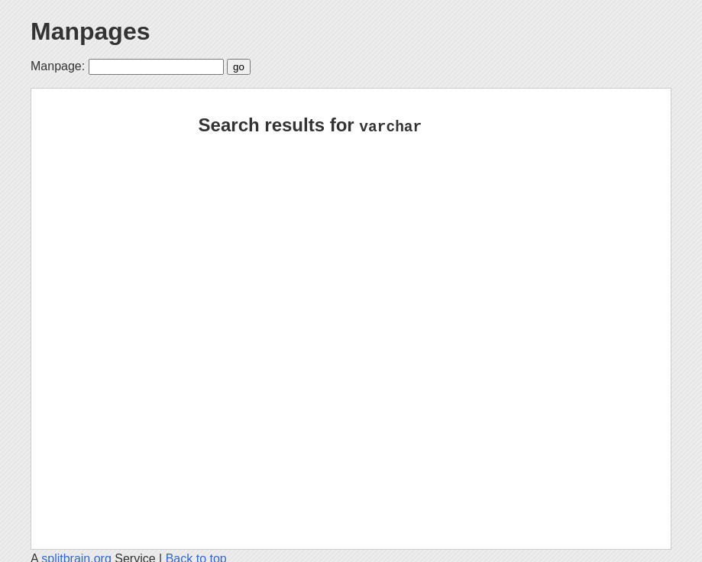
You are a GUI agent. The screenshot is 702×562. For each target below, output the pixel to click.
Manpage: (58, 66)
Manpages (90, 31)
